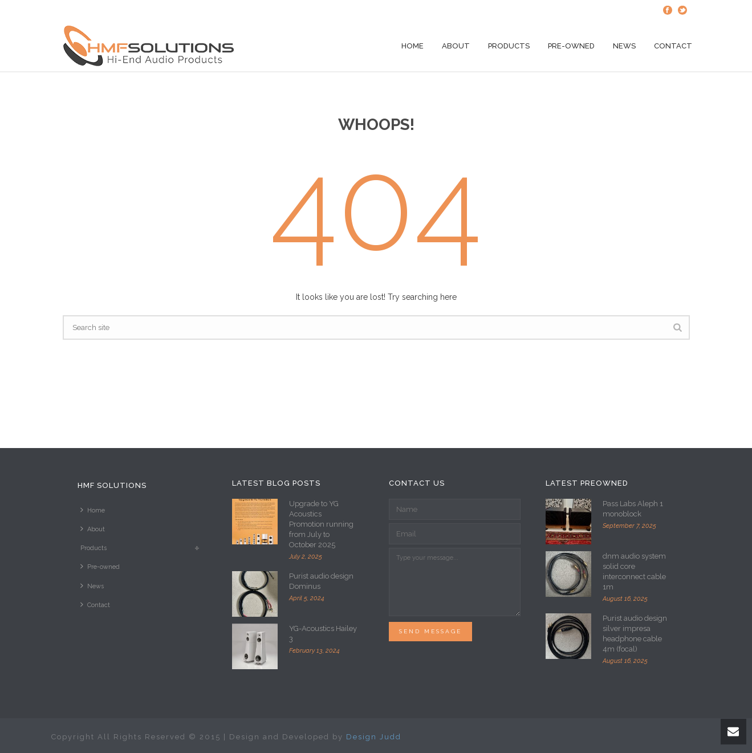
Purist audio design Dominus (321, 581)
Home (412, 46)
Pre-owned (571, 46)
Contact (673, 46)
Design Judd (373, 736)
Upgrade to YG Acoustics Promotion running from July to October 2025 (321, 524)
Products (509, 46)
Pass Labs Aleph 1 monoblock (633, 508)
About (456, 46)
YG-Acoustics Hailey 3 (323, 633)
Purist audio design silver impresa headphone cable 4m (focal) (635, 633)
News (624, 46)
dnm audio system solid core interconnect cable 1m (634, 571)
